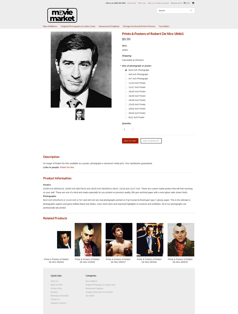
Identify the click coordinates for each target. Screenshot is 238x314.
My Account (131, 3)
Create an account (162, 3)
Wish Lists (142, 3)
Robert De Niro (67, 167)
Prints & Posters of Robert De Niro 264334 (56, 260)
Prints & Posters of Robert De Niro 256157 (118, 260)
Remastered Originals (109, 26)
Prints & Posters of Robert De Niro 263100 (149, 260)
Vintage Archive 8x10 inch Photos (139, 26)
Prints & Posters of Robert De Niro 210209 (87, 260)
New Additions (50, 26)
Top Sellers (164, 26)
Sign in (150, 3)
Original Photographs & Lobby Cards (78, 26)
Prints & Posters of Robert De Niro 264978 (180, 260)
